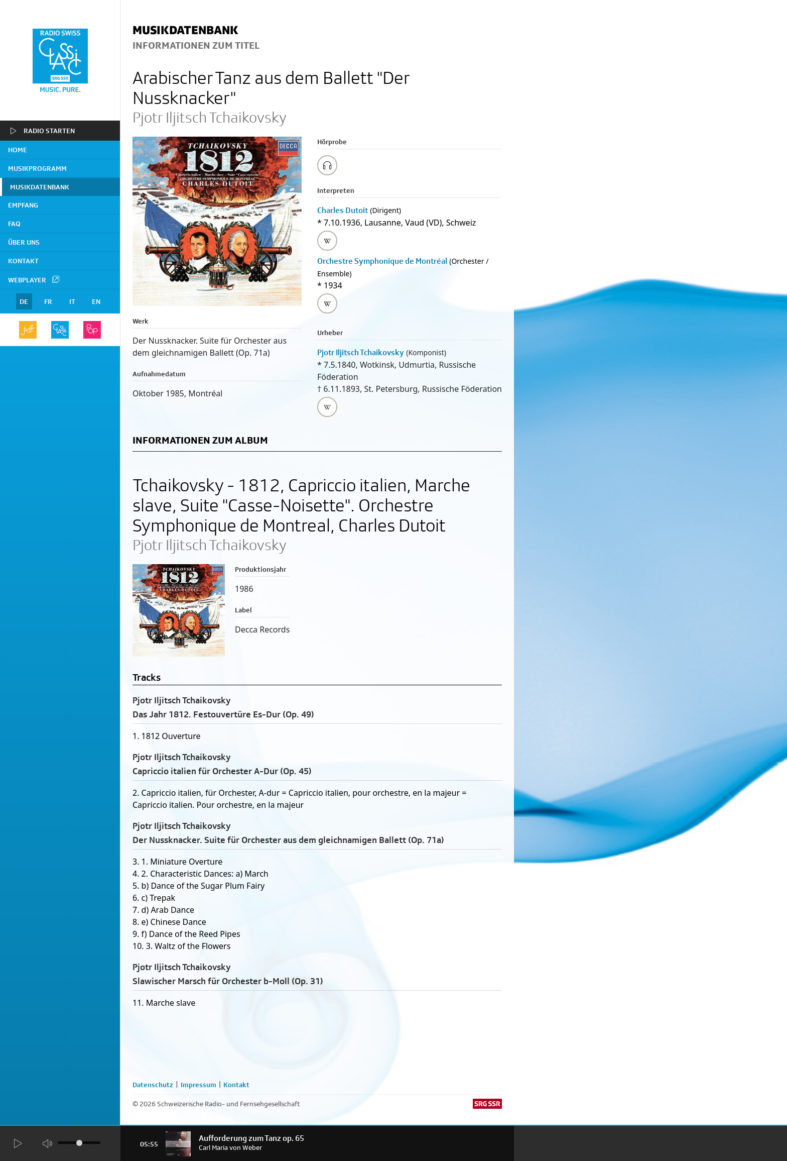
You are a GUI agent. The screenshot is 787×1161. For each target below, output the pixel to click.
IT (72, 301)
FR (48, 301)
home (17, 150)
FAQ (14, 224)
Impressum (198, 1084)
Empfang (23, 205)
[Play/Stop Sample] (327, 165)
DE (24, 301)
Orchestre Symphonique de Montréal (382, 261)
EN (96, 301)
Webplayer (34, 279)
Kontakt (23, 261)
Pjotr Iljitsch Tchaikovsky (360, 352)
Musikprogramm (37, 168)
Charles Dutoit (342, 210)
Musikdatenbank (39, 187)
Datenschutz (153, 1084)
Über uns (24, 242)
